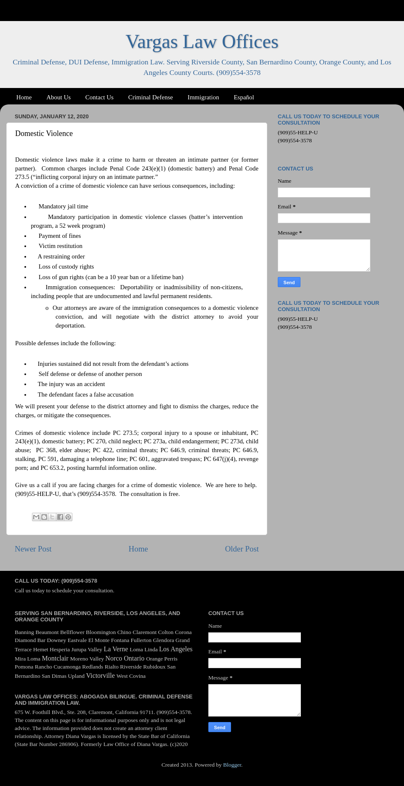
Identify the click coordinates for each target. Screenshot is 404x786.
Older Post (242, 548)
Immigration (203, 97)
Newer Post (33, 548)
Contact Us (99, 97)
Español (244, 97)
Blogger (232, 765)
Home (24, 97)
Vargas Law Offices (202, 41)
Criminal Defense (150, 97)
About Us (58, 97)
